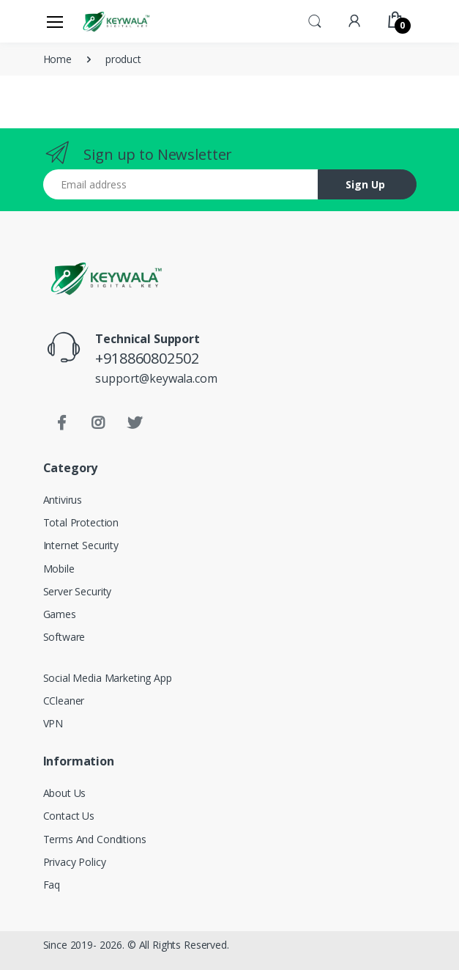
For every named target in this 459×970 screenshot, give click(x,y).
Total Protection (81, 522)
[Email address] (180, 184)
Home (57, 59)
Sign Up (365, 184)
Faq (52, 885)
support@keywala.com (156, 378)
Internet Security (81, 545)
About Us (64, 793)
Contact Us (69, 816)
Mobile (59, 569)
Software (64, 637)
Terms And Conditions (94, 839)
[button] (315, 20)
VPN (53, 723)
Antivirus (63, 500)
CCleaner (64, 701)
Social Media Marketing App (107, 678)
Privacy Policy (74, 862)
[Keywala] (115, 20)
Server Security (77, 591)
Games (59, 614)
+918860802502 (146, 358)
